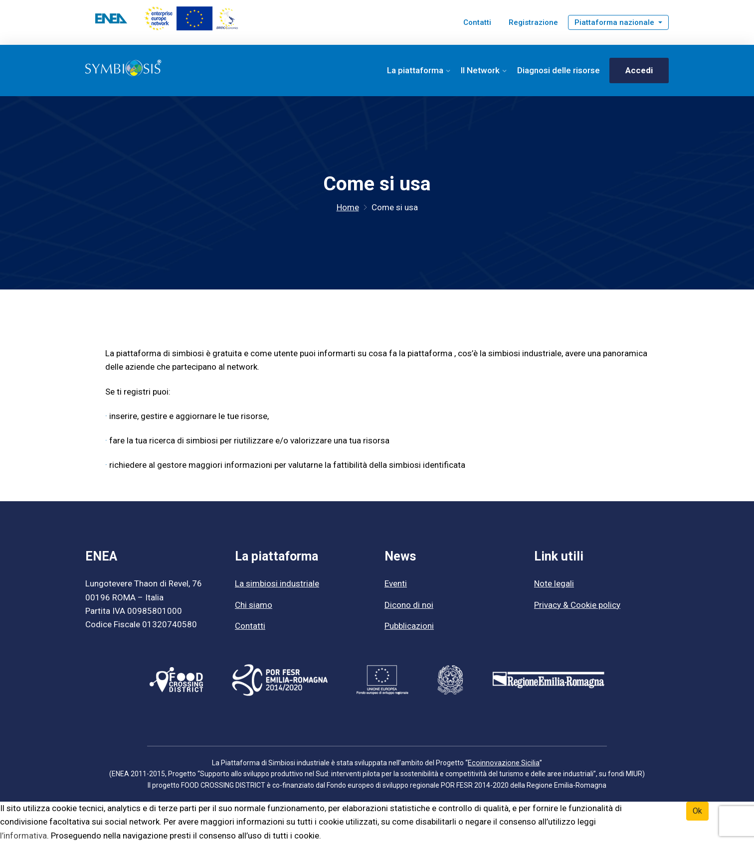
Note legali (554, 584)
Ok (697, 811)
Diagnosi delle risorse (558, 70)
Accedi (639, 70)
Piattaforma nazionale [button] (615, 22)
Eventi (395, 584)
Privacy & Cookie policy (577, 605)
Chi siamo (253, 605)
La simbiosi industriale (277, 584)
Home (348, 208)
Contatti (477, 22)
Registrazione (533, 22)
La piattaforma (415, 70)
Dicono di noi (408, 605)
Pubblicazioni (409, 626)
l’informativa (23, 836)
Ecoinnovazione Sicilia (504, 763)
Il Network (480, 70)
